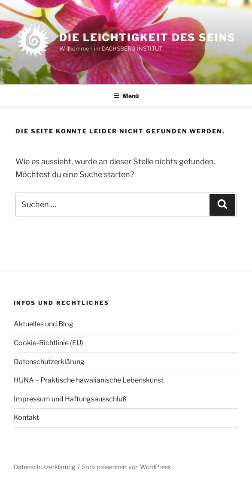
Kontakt (26, 417)
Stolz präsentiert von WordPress (126, 466)
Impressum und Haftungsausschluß (70, 399)
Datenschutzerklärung (49, 362)
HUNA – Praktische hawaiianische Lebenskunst (89, 380)
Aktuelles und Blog (43, 324)
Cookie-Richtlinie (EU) (48, 343)
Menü (126, 95)
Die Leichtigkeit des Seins (147, 37)
